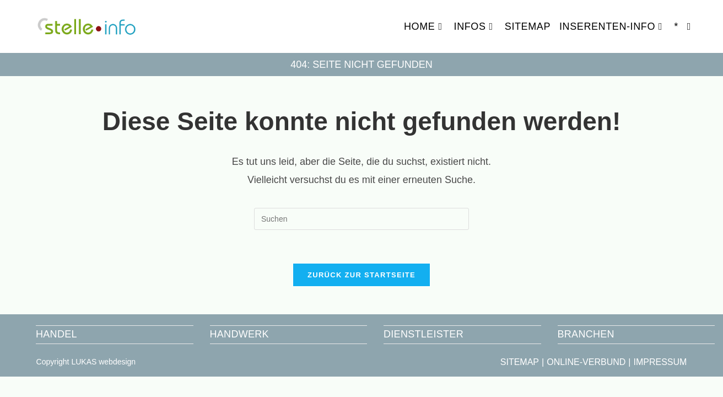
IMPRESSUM (660, 362)
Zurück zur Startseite (361, 275)
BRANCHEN (586, 334)
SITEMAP (519, 362)
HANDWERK (239, 334)
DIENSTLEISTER (423, 334)
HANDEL (56, 334)
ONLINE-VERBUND (586, 362)
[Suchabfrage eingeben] (361, 219)
